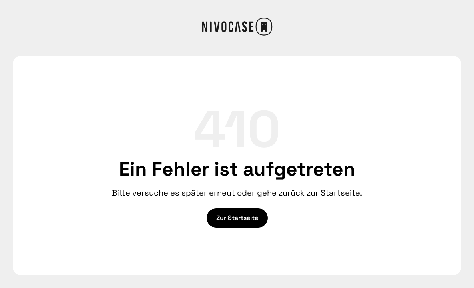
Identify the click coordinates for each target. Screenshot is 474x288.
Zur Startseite (237, 218)
